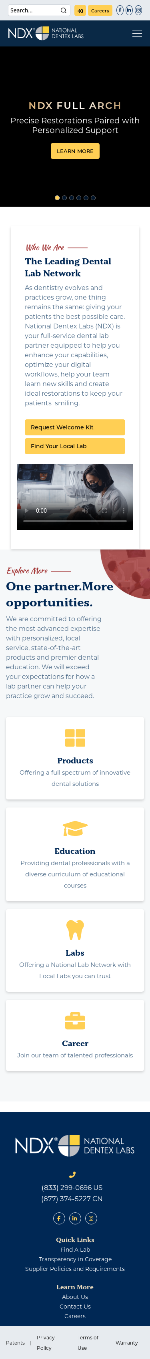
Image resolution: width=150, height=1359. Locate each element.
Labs (75, 953)
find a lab (75, 1249)
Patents (15, 1343)
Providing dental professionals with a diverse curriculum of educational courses (75, 874)
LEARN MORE (75, 151)
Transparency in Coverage (75, 1259)
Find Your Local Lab (59, 446)
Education (75, 851)
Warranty (127, 1343)
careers (100, 11)
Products (75, 760)
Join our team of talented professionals (75, 1055)
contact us (75, 1306)
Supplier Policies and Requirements (75, 1268)
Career (75, 1043)
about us (75, 1297)
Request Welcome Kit (62, 427)
